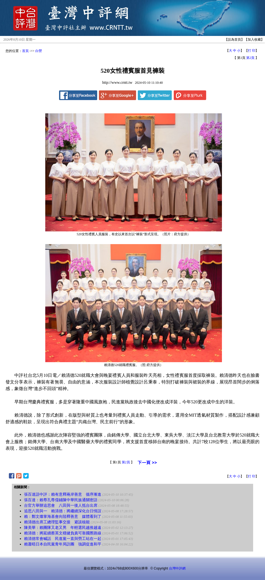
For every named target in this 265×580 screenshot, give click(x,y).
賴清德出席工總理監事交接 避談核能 (57, 522)
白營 (38, 51)
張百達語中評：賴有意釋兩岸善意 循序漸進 (62, 494)
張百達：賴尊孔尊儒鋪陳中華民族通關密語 (60, 500)
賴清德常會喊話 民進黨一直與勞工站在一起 (62, 539)
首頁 (25, 51)
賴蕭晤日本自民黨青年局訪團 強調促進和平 (62, 544)
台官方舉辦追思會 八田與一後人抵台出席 (60, 505)
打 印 (251, 51)
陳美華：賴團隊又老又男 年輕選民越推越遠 (62, 528)
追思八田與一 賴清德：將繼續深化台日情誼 (62, 511)
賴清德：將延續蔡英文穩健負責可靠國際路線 (62, 533)
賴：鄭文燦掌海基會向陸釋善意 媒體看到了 (62, 516)
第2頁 (250, 58)
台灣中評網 (177, 568)
